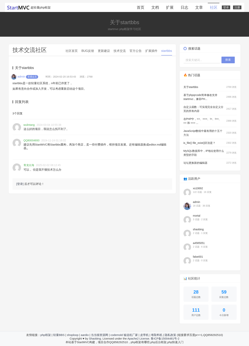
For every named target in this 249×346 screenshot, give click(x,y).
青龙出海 (29, 165)
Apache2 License (138, 338)
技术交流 (120, 50)
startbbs (166, 50)
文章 (199, 7)
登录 (226, 7)
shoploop (72, 334)
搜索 (228, 59)
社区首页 (72, 50)
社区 (213, 7)
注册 (237, 7)
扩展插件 (151, 50)
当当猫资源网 (99, 334)
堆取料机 (156, 334)
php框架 (45, 334)
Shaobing (95, 338)
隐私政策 (170, 334)
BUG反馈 (87, 50)
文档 (155, 7)
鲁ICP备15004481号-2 (165, 338)
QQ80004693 (32, 140)
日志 (184, 7)
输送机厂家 (131, 334)
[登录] (20, 183)
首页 (140, 7)
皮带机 (144, 334)
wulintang (29, 124)
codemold (116, 334)
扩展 (170, 7)
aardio (85, 334)
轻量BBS (59, 334)
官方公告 (136, 50)
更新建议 (104, 50)
